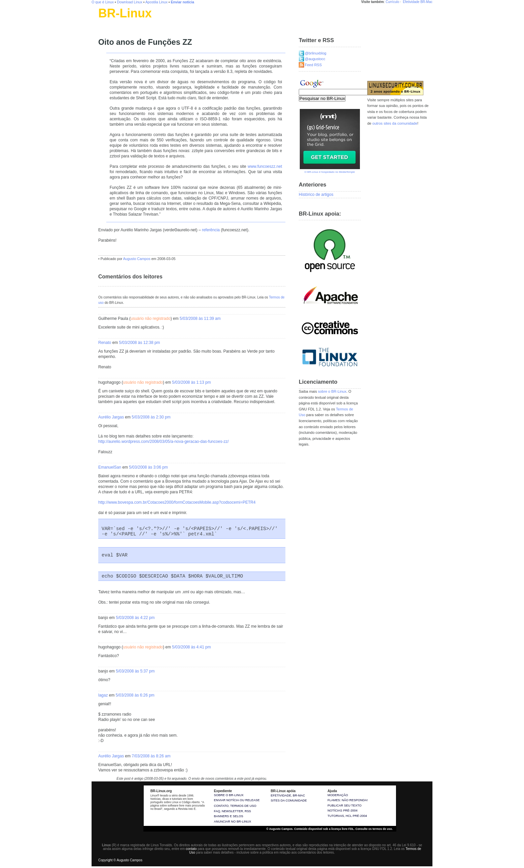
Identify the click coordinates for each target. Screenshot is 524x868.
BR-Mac (426, 2)
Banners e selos (228, 816)
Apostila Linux (156, 2)
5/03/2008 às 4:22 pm (135, 617)
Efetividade (411, 2)
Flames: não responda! (348, 800)
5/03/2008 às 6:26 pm (135, 695)
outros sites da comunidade (394, 123)
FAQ (217, 811)
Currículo (392, 2)
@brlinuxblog (315, 53)
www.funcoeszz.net (265, 166)
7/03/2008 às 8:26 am (151, 756)
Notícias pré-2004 (343, 810)
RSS (248, 811)
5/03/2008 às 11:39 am (200, 318)
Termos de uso (243, 806)
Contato (221, 806)
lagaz (103, 695)
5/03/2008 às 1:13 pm (191, 382)
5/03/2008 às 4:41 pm (191, 647)
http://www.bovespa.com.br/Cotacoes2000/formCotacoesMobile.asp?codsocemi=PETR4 (177, 502)
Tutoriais (336, 816)
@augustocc (315, 59)
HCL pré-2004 (356, 816)
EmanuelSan (109, 467)
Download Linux (129, 2)
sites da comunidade (289, 800)
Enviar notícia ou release (237, 800)
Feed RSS (313, 65)
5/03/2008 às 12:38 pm (139, 342)
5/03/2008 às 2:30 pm (151, 417)
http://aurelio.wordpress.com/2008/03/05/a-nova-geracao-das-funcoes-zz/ (163, 441)
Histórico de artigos (316, 194)
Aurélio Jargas (111, 417)
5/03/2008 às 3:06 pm (148, 467)
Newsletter (232, 811)
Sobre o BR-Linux (229, 795)
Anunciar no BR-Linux (232, 821)
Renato (104, 342)
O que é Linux (103, 2)
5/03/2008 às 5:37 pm (135, 671)
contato (191, 849)
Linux (103, 21)
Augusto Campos (136, 259)
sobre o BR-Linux (332, 391)
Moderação (338, 795)
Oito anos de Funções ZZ (145, 42)
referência (211, 230)
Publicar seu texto (345, 805)
